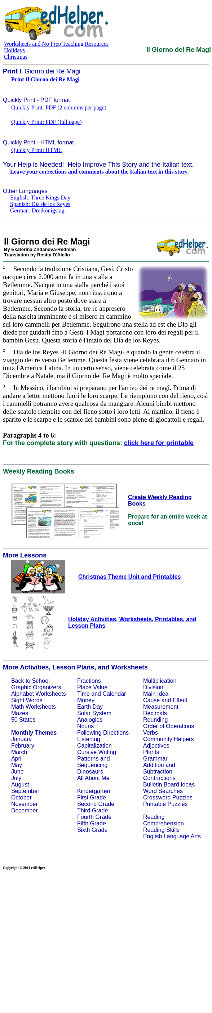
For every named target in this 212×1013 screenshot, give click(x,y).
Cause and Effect (165, 700)
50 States (23, 720)
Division (153, 687)
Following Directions (103, 733)
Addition (153, 765)
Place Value (92, 687)
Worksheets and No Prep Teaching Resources (56, 44)
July (16, 778)
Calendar (114, 694)
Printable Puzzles (165, 804)
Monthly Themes (34, 733)
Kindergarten (93, 791)
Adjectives (156, 746)
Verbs (150, 733)
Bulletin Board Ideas (169, 784)
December (24, 810)
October (21, 797)
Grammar (155, 759)
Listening (88, 739)
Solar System (94, 713)
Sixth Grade (92, 830)
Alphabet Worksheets (38, 694)
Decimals (155, 713)
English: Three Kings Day (40, 197)
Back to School (30, 681)
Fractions (89, 681)
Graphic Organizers (36, 687)
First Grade (91, 797)
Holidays (14, 50)
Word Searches (163, 791)
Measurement (160, 707)
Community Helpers (168, 739)
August (20, 784)
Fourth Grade (94, 817)
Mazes (19, 713)
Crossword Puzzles (168, 797)
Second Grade (95, 804)
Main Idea (155, 694)
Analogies (89, 720)
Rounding (155, 720)
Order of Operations (168, 726)
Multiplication (159, 681)
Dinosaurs (90, 771)
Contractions (159, 778)
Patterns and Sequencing (93, 762)
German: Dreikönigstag (37, 210)
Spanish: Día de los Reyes (40, 204)
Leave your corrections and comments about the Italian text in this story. (99, 172)
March (19, 752)
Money (85, 700)
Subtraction (157, 771)
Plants (151, 752)
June (17, 771)
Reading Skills (161, 830)
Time (83, 694)
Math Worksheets (33, 707)
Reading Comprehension (163, 820)
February (22, 746)
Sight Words (27, 700)
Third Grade (92, 810)
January (21, 739)
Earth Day (90, 707)
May (16, 765)
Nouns (85, 726)
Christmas (15, 57)
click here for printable (159, 443)
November (24, 804)
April (17, 759)
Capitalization (94, 746)
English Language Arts (172, 836)
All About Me (93, 778)
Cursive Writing (96, 752)
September (25, 791)
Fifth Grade (91, 823)
